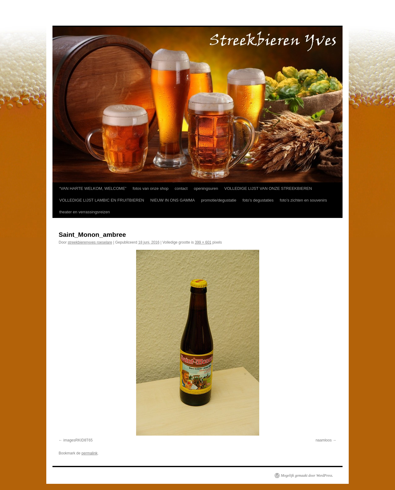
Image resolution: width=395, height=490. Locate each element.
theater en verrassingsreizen (84, 212)
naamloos (324, 440)
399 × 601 (203, 242)
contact (181, 188)
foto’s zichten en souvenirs (303, 200)
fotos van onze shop (150, 188)
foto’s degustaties (258, 200)
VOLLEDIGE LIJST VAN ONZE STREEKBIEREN (268, 188)
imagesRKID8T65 (78, 440)
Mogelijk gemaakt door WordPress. (307, 475)
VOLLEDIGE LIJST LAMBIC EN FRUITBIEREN (101, 200)
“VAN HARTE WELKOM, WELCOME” (93, 188)
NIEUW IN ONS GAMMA (172, 200)
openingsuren (206, 188)
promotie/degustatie (218, 200)
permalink (89, 453)
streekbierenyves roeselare (90, 242)
